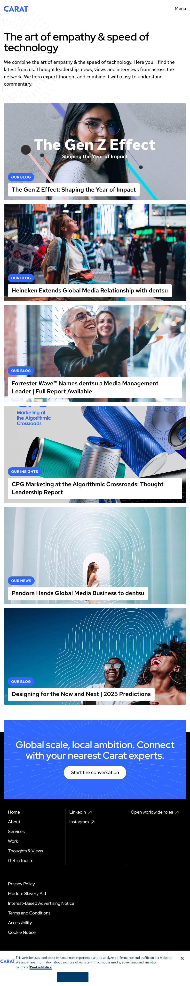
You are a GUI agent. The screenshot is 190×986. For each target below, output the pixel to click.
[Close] (182, 977)
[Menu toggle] (179, 8)
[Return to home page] (16, 8)
